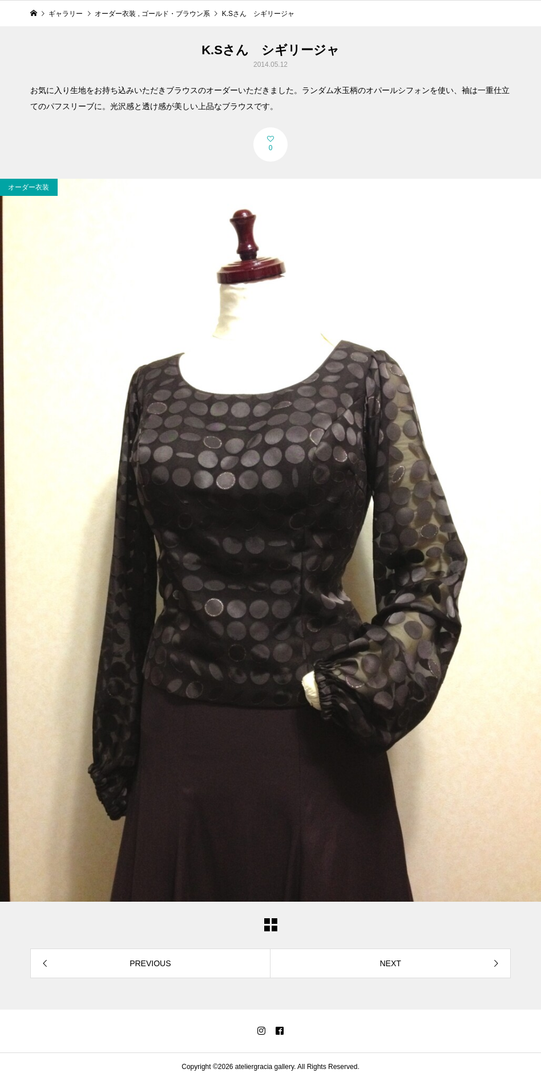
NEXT (390, 963)
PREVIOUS (150, 963)
